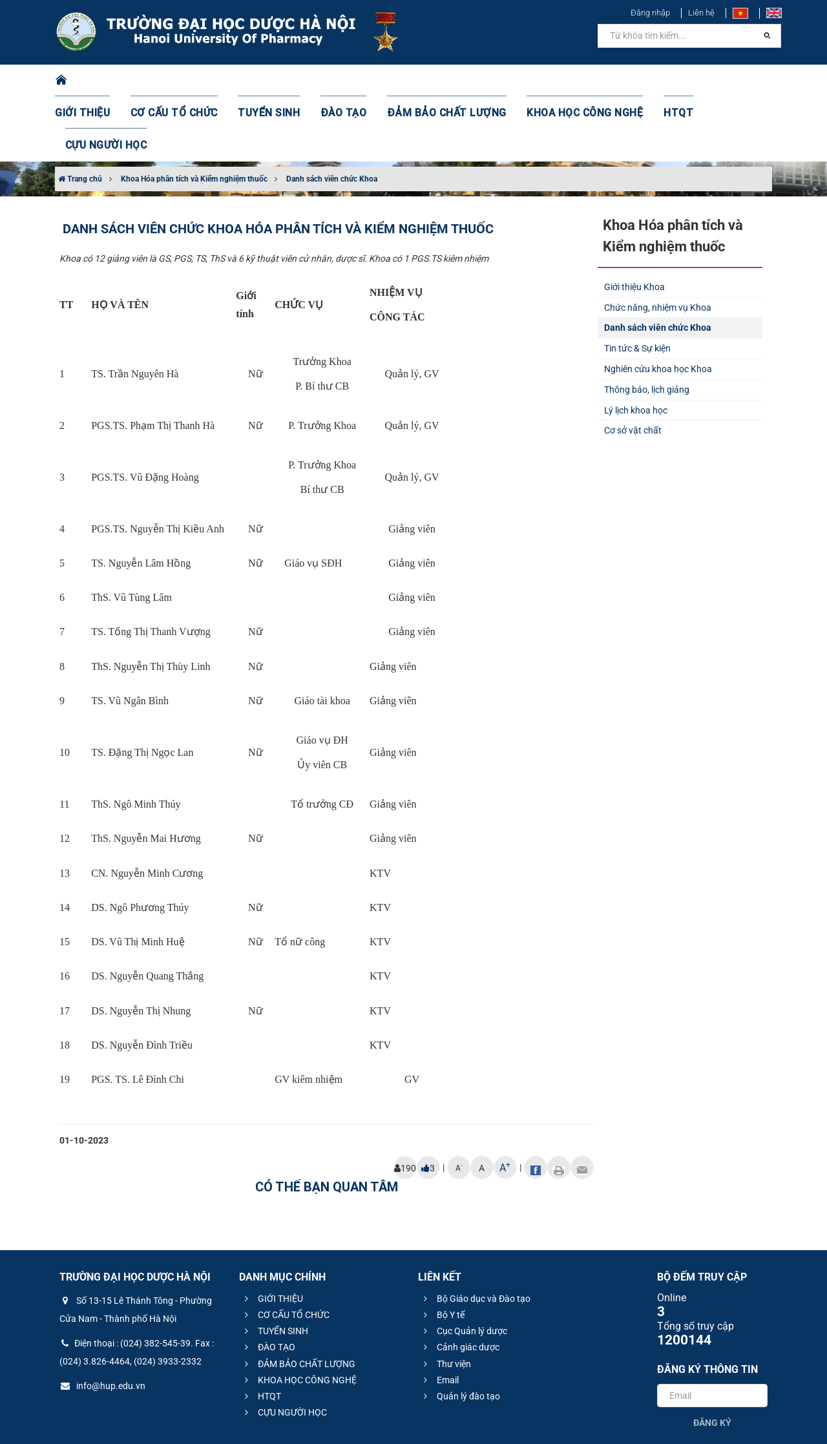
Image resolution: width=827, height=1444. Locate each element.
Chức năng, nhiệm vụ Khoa (657, 243)
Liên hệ (701, 12)
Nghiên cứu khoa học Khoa (658, 304)
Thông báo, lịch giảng (646, 325)
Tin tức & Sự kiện (637, 283)
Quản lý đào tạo (460, 1331)
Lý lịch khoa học (635, 345)
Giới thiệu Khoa (634, 222)
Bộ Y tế (442, 1250)
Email (439, 1315)
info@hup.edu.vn (102, 1321)
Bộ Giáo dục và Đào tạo (475, 1234)
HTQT (645, 81)
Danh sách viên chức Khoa (331, 114)
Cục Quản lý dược (463, 1266)
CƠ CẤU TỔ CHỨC (184, 81)
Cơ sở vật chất (633, 366)
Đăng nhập (650, 12)
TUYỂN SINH (271, 81)
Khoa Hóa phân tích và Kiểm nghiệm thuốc (194, 114)
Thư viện (445, 1299)
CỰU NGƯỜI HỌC (717, 81)
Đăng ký (712, 1358)
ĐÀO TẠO (340, 81)
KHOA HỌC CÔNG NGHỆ (559, 81)
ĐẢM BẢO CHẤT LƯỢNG (434, 81)
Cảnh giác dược (459, 1282)
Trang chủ (80, 114)
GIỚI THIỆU (99, 81)
